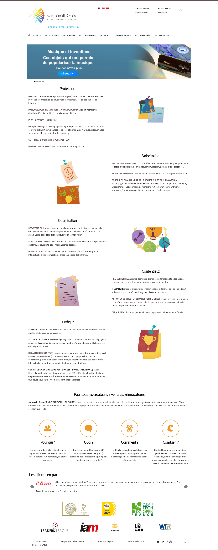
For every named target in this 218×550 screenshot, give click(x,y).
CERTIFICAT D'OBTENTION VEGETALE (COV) (49, 140)
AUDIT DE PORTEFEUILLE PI (41, 241)
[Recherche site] (181, 10)
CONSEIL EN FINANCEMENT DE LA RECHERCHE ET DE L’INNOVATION (145, 180)
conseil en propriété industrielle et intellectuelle (108, 402)
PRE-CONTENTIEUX (121, 279)
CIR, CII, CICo (118, 312)
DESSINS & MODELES (49, 110)
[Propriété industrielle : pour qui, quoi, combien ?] (29, 35)
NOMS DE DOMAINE (70, 110)
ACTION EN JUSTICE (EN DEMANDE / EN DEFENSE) (136, 299)
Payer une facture (136, 541)
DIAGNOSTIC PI (35, 251)
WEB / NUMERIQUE (37, 126)
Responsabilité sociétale (72, 541)
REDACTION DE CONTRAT (40, 353)
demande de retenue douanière (126, 282)
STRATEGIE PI (35, 228)
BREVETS (32, 96)
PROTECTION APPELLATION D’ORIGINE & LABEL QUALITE (56, 146)
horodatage (70, 100)
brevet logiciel (64, 96)
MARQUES (33, 110)
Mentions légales (106, 541)
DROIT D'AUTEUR (36, 120)
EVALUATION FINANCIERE (124, 163)
